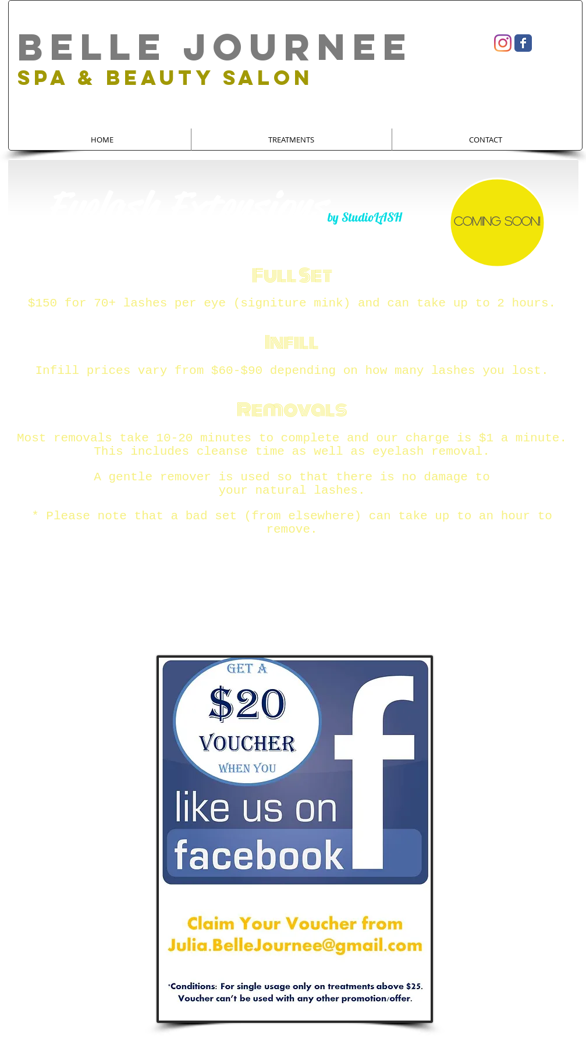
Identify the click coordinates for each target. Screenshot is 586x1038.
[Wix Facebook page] (523, 43)
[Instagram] (503, 43)
